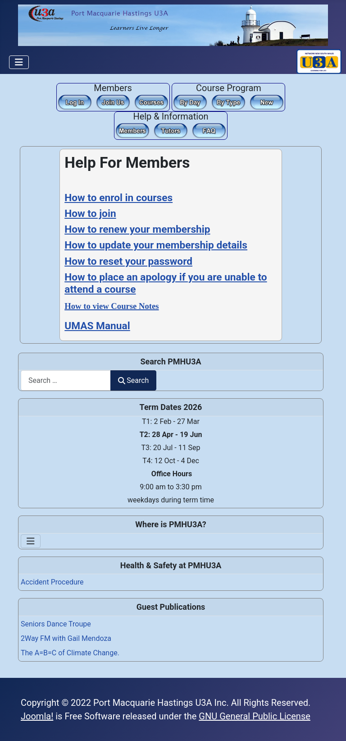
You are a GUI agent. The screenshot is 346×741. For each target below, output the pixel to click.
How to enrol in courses (118, 198)
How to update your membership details (155, 245)
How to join (90, 213)
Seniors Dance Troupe (56, 624)
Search (133, 380)
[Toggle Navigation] (19, 62)
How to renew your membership (137, 229)
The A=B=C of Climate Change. (70, 653)
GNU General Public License (254, 716)
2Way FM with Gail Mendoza (66, 638)
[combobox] (66, 380)
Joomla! (37, 716)
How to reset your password (128, 261)
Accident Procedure (52, 582)
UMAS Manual (97, 326)
